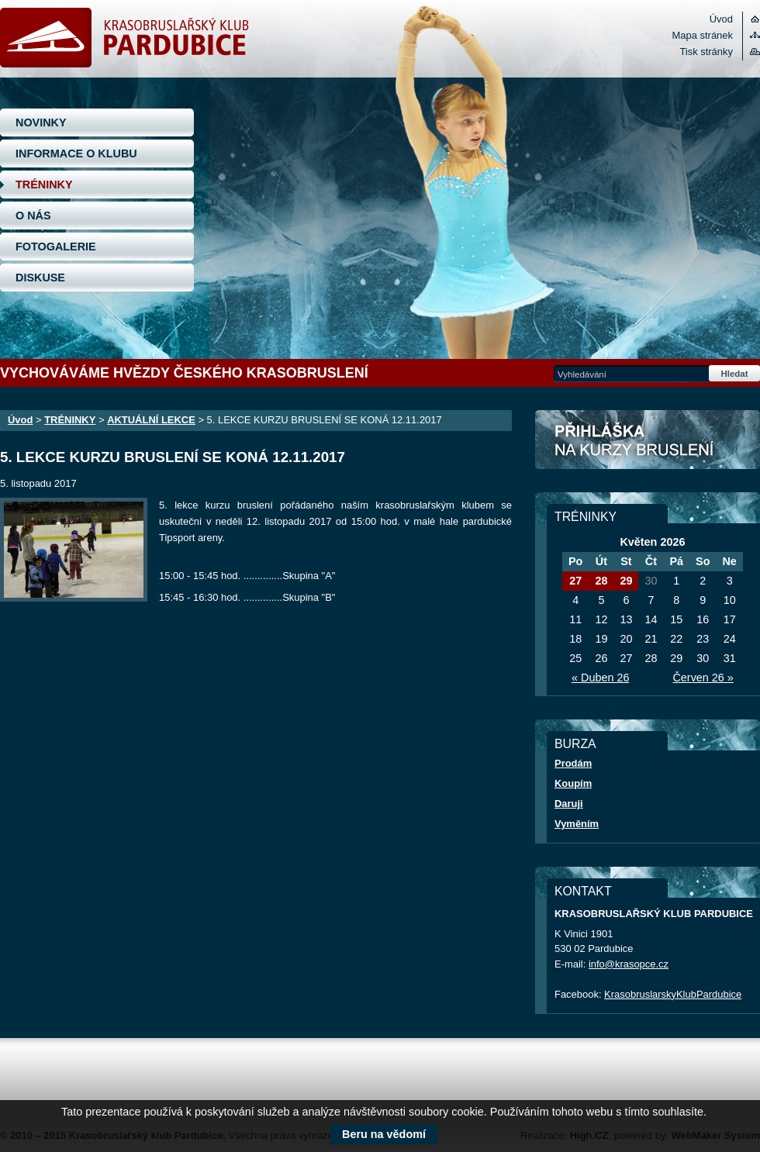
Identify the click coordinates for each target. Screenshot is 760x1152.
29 (626, 580)
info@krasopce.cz (628, 964)
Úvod (721, 19)
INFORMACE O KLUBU (76, 153)
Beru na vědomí (384, 1134)
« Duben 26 (600, 677)
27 (575, 580)
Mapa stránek (702, 35)
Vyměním (576, 824)
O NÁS (33, 215)
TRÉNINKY (44, 184)
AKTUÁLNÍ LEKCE (151, 420)
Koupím (573, 783)
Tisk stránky (706, 51)
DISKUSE (40, 277)
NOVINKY (41, 122)
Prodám (573, 763)
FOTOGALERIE (56, 246)
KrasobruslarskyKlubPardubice (672, 994)
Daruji (568, 803)
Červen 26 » (702, 677)
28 (601, 580)
